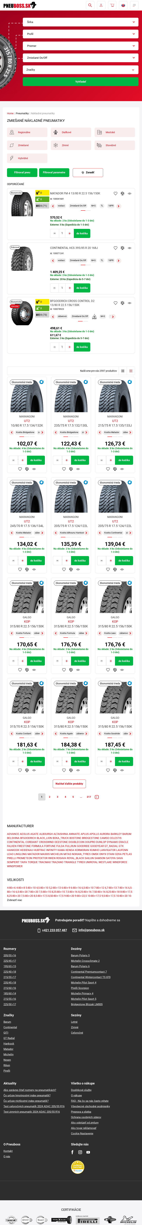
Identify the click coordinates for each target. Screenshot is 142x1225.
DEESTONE (61, 842)
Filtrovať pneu (22, 172)
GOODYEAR (97, 846)
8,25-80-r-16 (85, 892)
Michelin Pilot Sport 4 (83, 982)
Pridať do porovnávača (122, 193)
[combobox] (80, 22)
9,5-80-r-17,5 (108, 896)
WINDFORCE (120, 862)
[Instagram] (80, 1152)
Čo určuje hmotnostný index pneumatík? (27, 1095)
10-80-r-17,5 (94, 896)
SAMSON (99, 858)
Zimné (74, 1027)
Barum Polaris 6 (80, 966)
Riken (7, 1065)
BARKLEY (116, 834)
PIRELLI (11, 858)
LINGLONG (20, 854)
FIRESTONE (24, 846)
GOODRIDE (83, 846)
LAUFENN (122, 850)
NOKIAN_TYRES (81, 854)
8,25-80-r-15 (58, 892)
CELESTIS (115, 838)
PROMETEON (24, 858)
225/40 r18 (10, 971)
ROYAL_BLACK (75, 858)
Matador (8, 1049)
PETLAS (127, 854)
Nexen (7, 1059)
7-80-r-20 (33, 892)
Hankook (9, 1043)
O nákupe (76, 1095)
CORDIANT (31, 842)
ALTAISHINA (60, 834)
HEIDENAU (26, 850)
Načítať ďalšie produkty (69, 783)
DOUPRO (90, 842)
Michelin (8, 1054)
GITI (6, 1032)
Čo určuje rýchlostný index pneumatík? (26, 1100)
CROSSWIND (46, 842)
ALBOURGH (46, 834)
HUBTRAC (40, 850)
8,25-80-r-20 (13, 896)
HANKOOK (13, 850)
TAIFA (23, 862)
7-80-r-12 (99, 888)
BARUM (126, 834)
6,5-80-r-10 (87, 888)
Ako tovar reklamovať (83, 1128)
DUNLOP (101, 842)
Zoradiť (90, 172)
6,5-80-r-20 (22, 892)
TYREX (81, 862)
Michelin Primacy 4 (82, 993)
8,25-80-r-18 (113, 892)
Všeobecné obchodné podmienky (90, 1106)
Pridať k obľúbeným (115, 193)
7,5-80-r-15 (45, 892)
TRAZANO (57, 862)
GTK (121, 846)
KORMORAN (82, 850)
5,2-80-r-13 (55, 888)
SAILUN (89, 858)
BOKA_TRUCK (61, 838)
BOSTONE (75, 838)
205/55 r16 (10, 955)
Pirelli (7, 1070)
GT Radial (9, 1038)
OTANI (110, 854)
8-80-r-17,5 (126, 892)
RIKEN (52, 858)
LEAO (10, 854)
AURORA (105, 834)
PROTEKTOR (40, 858)
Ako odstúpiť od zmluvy (85, 1122)
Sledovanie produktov (129, 193)
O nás (7, 1156)
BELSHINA (13, 838)
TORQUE (33, 862)
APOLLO (94, 834)
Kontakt (8, 1151)
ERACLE (123, 842)
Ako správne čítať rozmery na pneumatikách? (30, 1090)
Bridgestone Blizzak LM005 (87, 1004)
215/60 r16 (10, 988)
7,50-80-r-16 (99, 892)
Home (10, 113)
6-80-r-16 (76, 888)
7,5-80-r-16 (71, 892)
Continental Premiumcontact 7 (89, 971)
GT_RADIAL (111, 846)
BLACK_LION (44, 838)
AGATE (34, 834)
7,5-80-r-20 (27, 896)
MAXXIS (45, 854)
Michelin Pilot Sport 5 (83, 999)
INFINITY (51, 850)
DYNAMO (112, 842)
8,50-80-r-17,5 (55, 896)
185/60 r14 (10, 993)
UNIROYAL (92, 862)
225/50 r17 (10, 1004)
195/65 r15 (10, 966)
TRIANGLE (70, 862)
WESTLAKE (105, 862)
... (82, 796)
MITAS (67, 854)
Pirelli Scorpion (80, 988)
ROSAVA (61, 858)
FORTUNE (50, 846)
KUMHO (94, 850)
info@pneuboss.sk (92, 930)
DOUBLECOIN (76, 842)
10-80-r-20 (121, 896)
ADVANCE (13, 834)
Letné (74, 1021)
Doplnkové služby (81, 1090)
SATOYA (111, 858)
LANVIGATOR (108, 850)
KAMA (61, 850)
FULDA (60, 846)
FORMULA (37, 846)
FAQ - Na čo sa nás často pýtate (90, 1100)
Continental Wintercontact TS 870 (90, 977)
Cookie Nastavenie (82, 1133)
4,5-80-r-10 (42, 888)
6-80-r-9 (66, 888)
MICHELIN (56, 854)
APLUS (85, 834)
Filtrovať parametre (54, 172)
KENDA (70, 850)
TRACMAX (44, 862)
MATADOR (34, 854)
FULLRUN (70, 846)
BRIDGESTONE (90, 838)
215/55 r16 (10, 999)
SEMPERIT (13, 862)
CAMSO (104, 838)
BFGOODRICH (28, 838)
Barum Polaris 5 (80, 955)
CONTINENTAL (16, 842)
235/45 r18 (10, 982)
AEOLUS (25, 834)
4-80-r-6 (11, 888)
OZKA (118, 854)
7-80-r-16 (122, 888)
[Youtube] (88, 1152)
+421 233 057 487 (54, 930)
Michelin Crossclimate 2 (85, 960)
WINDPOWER (14, 866)
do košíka (82, 233)
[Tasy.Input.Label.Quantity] (62, 233)
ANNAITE (74, 834)
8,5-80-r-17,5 (41, 896)
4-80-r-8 (20, 888)
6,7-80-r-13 (111, 888)
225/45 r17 (10, 960)
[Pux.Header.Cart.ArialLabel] (112, 5)
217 (91, 796)
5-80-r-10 (31, 888)
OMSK (95, 854)
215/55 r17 (10, 977)
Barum (7, 1021)
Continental (10, 1027)
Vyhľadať (80, 81)
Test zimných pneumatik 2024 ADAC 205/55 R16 (32, 1111)
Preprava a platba (81, 1111)
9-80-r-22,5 (81, 896)
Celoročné (77, 1032)
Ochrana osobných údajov (86, 1117)
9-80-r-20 (69, 896)
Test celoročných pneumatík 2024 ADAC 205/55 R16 (34, 1106)
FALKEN (11, 846)
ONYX (102, 854)
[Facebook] (72, 1152)
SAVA (119, 858)
